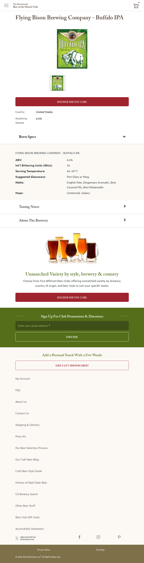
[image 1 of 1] (57, 84)
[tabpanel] (72, 172)
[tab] (72, 137)
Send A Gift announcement (72, 365)
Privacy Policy (43, 550)
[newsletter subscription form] (72, 325)
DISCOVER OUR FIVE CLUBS (72, 297)
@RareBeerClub (27, 539)
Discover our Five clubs (72, 102)
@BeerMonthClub (28, 537)
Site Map (100, 550)
